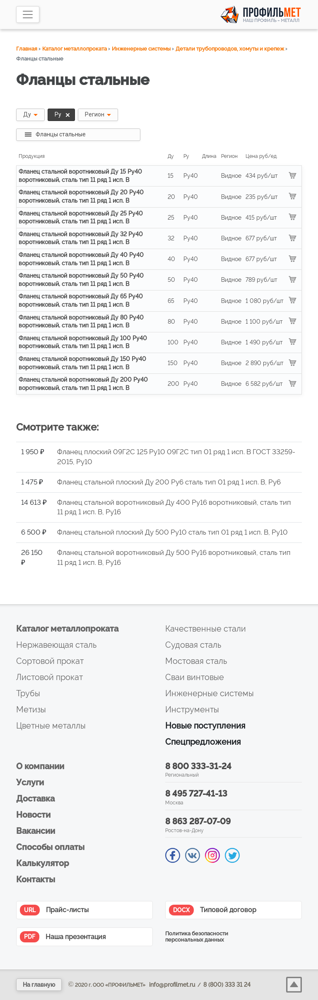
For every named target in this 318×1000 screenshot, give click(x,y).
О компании (40, 766)
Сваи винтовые (194, 677)
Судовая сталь (193, 645)
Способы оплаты (50, 847)
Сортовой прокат (50, 661)
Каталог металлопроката (74, 49)
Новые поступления (205, 726)
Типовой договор (212, 910)
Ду (27, 114)
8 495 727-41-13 (196, 794)
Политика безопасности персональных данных (196, 936)
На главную (39, 984)
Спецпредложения (203, 742)
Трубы (28, 693)
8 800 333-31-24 (198, 766)
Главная (26, 49)
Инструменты (192, 709)
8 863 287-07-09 (198, 821)
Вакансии (35, 831)
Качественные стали (205, 629)
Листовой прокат (49, 677)
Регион (94, 114)
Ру (63, 115)
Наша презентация (63, 936)
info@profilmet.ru (172, 984)
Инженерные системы (141, 49)
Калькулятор (42, 863)
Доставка (35, 799)
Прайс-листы (54, 910)
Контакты (35, 879)
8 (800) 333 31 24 (227, 984)
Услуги (30, 782)
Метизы (31, 709)
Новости (33, 815)
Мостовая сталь (196, 661)
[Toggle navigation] (27, 14)
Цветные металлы (51, 726)
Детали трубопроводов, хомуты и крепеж (230, 49)
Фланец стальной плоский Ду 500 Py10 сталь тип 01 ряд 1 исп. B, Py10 (172, 532)
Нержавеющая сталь (56, 645)
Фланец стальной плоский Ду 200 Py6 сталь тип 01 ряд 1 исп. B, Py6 (169, 482)
